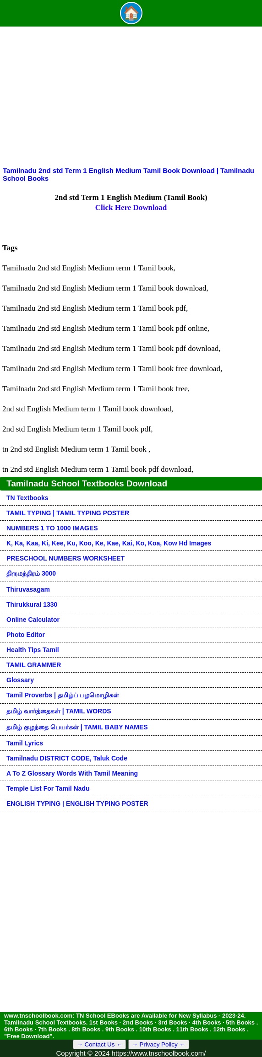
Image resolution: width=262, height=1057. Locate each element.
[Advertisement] (131, 98)
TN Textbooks (27, 498)
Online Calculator (33, 619)
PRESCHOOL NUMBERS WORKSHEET (65, 558)
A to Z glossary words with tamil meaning (72, 773)
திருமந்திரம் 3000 (31, 573)
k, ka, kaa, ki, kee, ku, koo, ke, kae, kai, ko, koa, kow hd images (108, 543)
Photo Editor (25, 634)
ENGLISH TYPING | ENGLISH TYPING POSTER (77, 803)
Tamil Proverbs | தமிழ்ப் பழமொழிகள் (62, 695)
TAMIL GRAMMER (33, 665)
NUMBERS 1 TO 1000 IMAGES (52, 528)
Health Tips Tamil (32, 649)
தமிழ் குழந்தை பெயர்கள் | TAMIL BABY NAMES (77, 727)
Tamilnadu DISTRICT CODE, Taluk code (66, 758)
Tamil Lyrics (24, 743)
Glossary (20, 680)
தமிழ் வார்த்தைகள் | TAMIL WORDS (58, 711)
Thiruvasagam (28, 589)
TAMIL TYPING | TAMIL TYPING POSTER (67, 513)
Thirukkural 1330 (31, 604)
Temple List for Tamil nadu (48, 788)
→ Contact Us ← (99, 1044)
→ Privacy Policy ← (159, 1044)
